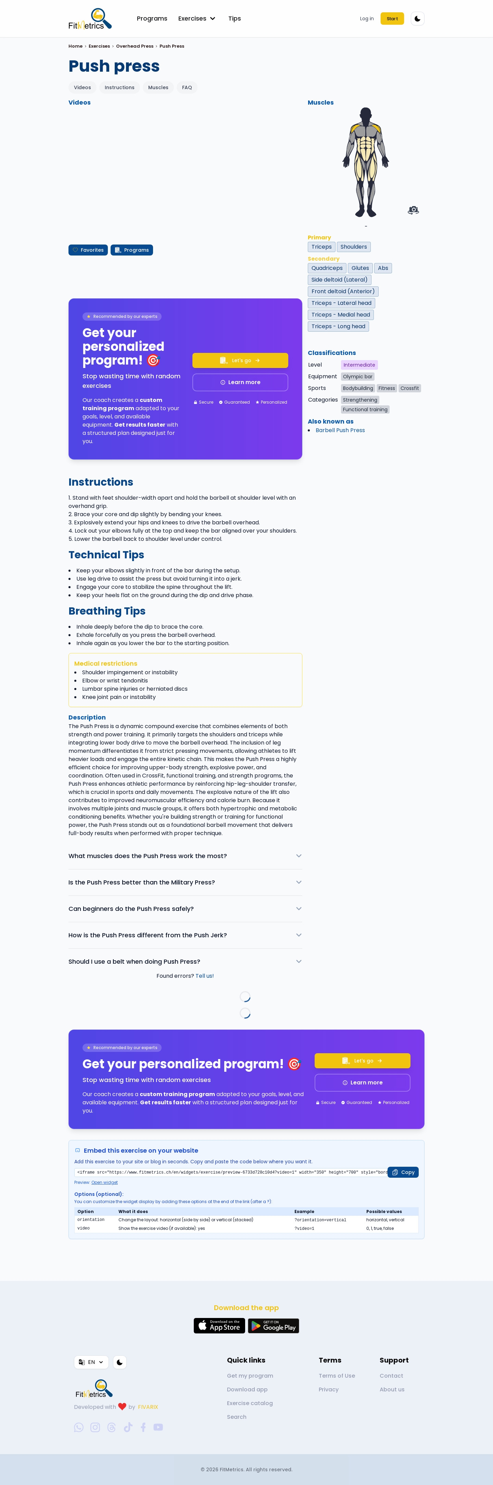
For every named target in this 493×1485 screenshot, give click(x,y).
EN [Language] (91, 1362)
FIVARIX (148, 1407)
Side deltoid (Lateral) (340, 280)
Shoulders (354, 247)
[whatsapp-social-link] (79, 1427)
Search (236, 1417)
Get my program (250, 1376)
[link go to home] (96, 1388)
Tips (234, 18)
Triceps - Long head (338, 326)
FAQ (187, 87)
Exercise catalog (250, 1403)
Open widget (104, 1182)
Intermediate (359, 364)
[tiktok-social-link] (128, 1427)
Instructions (120, 87)
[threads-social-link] (111, 1427)
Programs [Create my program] (132, 250)
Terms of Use (337, 1376)
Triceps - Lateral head (341, 303)
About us (392, 1389)
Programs (152, 18)
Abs (383, 268)
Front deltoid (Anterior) (343, 291)
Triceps (322, 247)
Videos (82, 87)
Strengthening (360, 399)
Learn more (240, 382)
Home (75, 46)
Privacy (329, 1389)
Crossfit (410, 388)
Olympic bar (357, 376)
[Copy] (403, 1172)
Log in (367, 18)
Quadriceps (327, 268)
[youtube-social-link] (158, 1427)
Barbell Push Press (340, 430)
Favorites (88, 250)
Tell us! (204, 976)
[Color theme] (418, 18)
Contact (391, 1376)
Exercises (197, 18)
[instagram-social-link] (95, 1427)
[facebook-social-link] (143, 1427)
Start (392, 18)
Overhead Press (134, 46)
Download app (247, 1389)
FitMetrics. (233, 1469)
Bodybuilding (358, 388)
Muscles (158, 87)
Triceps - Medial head (341, 315)
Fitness (387, 388)
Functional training (365, 409)
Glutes (360, 268)
